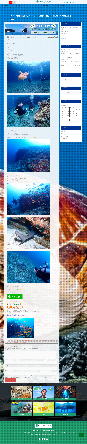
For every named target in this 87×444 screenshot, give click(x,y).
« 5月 (65, 119)
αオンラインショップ (72, 5)
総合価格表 (55, 5)
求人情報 (64, 5)
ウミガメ (22, 340)
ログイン (63, 131)
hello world (78, 53)
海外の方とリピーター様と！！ (67, 53)
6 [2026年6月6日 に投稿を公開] (76, 109)
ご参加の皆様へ (14, 5)
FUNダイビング (40, 340)
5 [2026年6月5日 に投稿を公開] (73, 109)
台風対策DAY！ (64, 38)
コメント (7, 349)
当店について (22, 5)
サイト (6, 370)
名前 (6, 359)
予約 (40, 5)
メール (7, 365)
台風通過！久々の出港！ (66, 36)
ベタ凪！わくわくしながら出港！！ (68, 61)
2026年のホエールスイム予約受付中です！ (70, 65)
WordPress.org (64, 138)
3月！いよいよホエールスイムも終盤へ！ (70, 57)
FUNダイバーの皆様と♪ (66, 31)
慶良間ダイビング (28, 340)
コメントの (64, 136)
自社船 (24, 342)
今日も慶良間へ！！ (65, 33)
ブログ (47, 5)
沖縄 (14, 342)
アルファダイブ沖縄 (48, 340)
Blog (18, 340)
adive (30, 342)
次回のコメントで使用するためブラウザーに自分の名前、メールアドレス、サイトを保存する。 (25, 377)
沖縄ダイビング (19, 342)
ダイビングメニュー (30, 5)
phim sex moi (63, 59)
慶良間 (11, 342)
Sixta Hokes (63, 51)
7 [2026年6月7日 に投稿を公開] (79, 109)
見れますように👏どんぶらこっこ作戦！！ (70, 49)
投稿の (63, 133)
